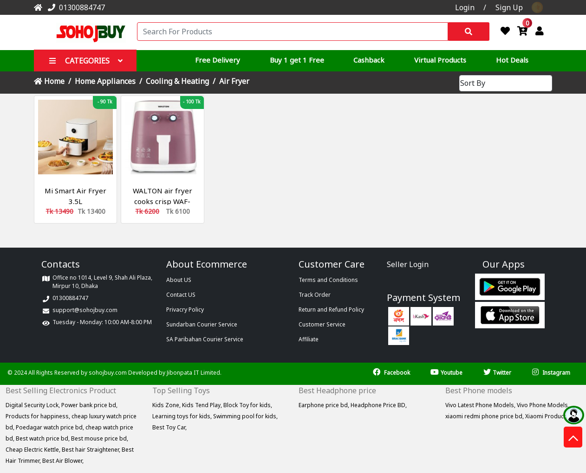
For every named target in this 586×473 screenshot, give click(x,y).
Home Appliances (105, 81)
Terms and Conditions (328, 280)
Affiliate (309, 339)
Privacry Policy (185, 309)
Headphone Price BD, (379, 405)
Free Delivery (217, 59)
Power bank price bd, (89, 405)
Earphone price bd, (325, 405)
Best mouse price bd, (99, 438)
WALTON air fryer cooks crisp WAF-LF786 (162, 201)
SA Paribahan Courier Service (204, 339)
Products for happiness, (39, 416)
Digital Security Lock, (33, 405)
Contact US (180, 295)
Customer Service (322, 324)
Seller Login (408, 264)
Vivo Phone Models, (543, 405)
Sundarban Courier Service (201, 324)
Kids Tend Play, (202, 405)
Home (49, 81)
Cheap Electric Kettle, (34, 450)
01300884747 (74, 7)
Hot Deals (512, 59)
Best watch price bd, (43, 438)
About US (178, 280)
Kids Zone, (167, 405)
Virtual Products (440, 59)
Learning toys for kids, (182, 416)
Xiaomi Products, (547, 416)
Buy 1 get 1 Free (297, 59)
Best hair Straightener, (92, 450)
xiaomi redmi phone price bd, (485, 416)
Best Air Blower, (63, 461)
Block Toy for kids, (247, 405)
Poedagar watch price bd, (50, 427)
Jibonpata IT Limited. (194, 373)
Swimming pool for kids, (245, 416)
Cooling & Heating (177, 81)
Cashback (368, 59)
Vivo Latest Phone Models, (481, 405)
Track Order (315, 295)
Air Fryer (234, 81)
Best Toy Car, (169, 427)
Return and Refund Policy (331, 309)
